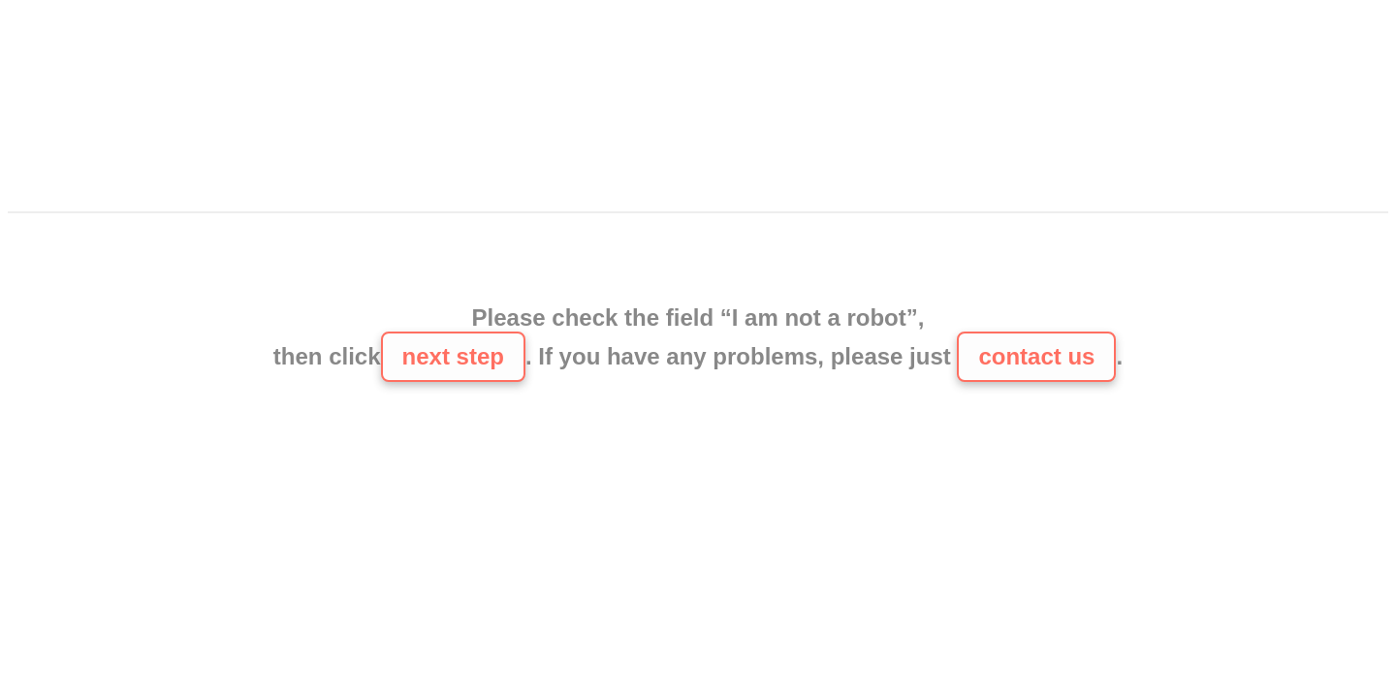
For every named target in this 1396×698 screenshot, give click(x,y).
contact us (1036, 356)
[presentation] (698, 261)
